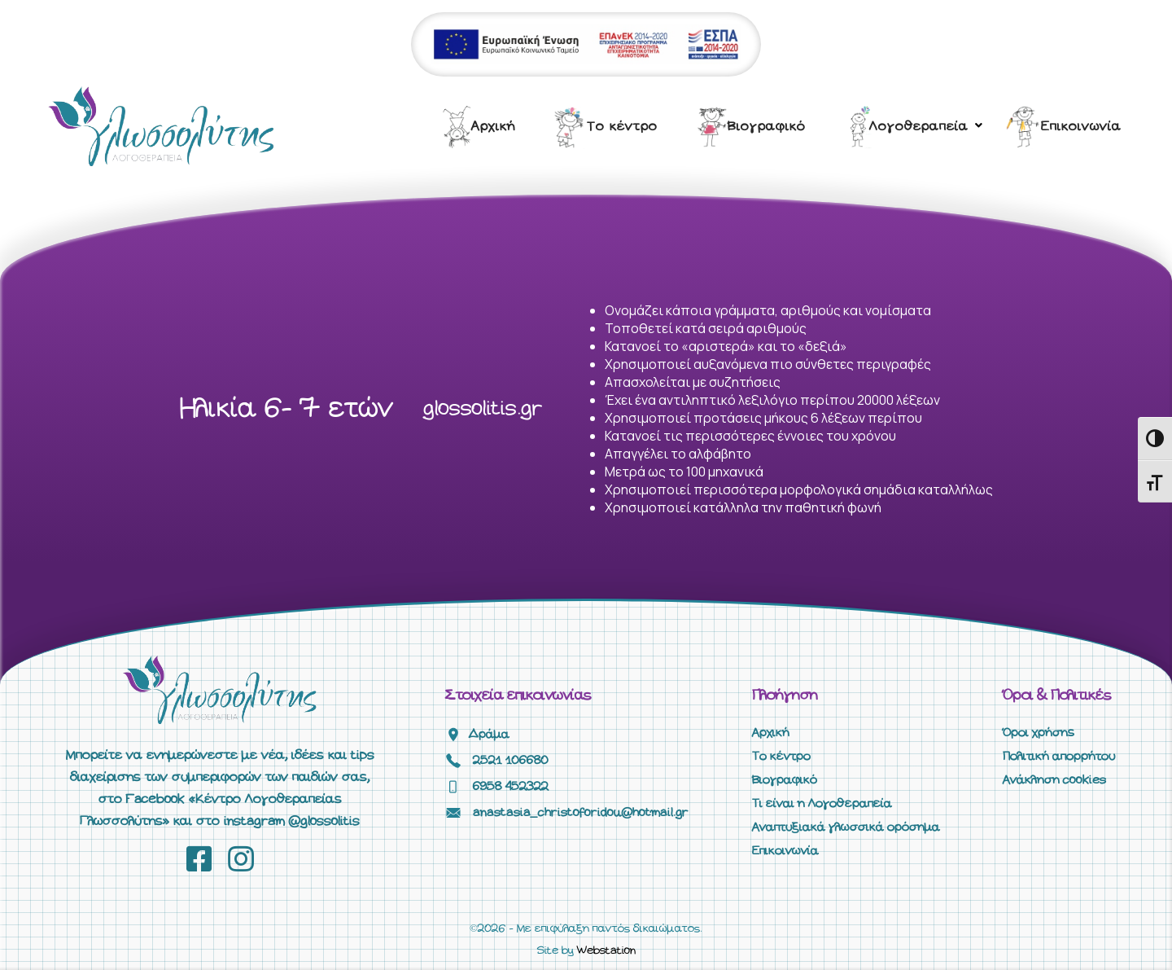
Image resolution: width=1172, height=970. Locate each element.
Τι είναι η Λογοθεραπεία (822, 803)
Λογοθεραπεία (919, 127)
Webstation (606, 951)
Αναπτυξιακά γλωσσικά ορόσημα (846, 827)
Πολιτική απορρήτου (1059, 756)
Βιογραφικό (767, 127)
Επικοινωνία (1081, 127)
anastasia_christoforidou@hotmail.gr (581, 812)
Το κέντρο (622, 127)
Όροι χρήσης (1038, 733)
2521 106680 (511, 760)
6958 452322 (511, 786)
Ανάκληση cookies (1054, 780)
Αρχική (493, 127)
